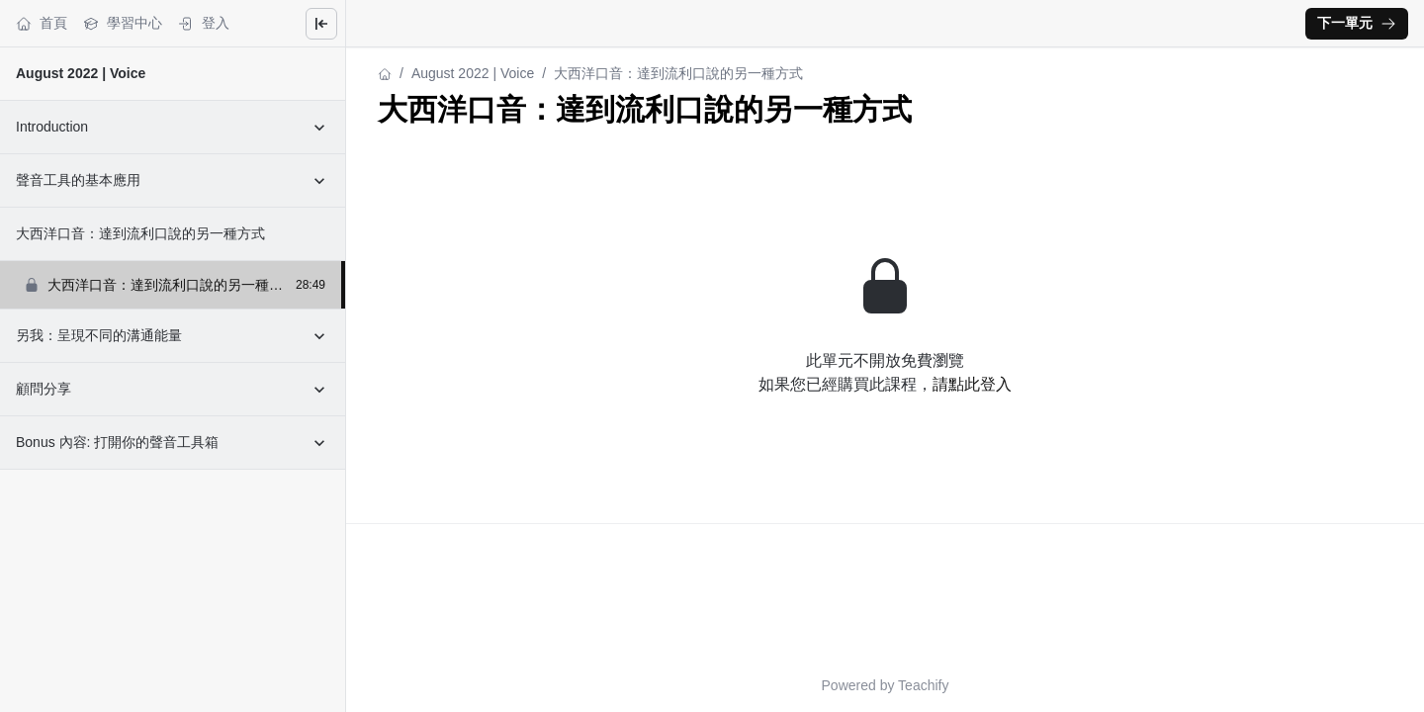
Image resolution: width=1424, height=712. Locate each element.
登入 (203, 23)
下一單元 (1356, 23)
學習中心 (122, 23)
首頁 (41, 23)
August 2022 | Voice (80, 73)
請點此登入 (972, 384)
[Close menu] (321, 24)
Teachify (923, 685)
